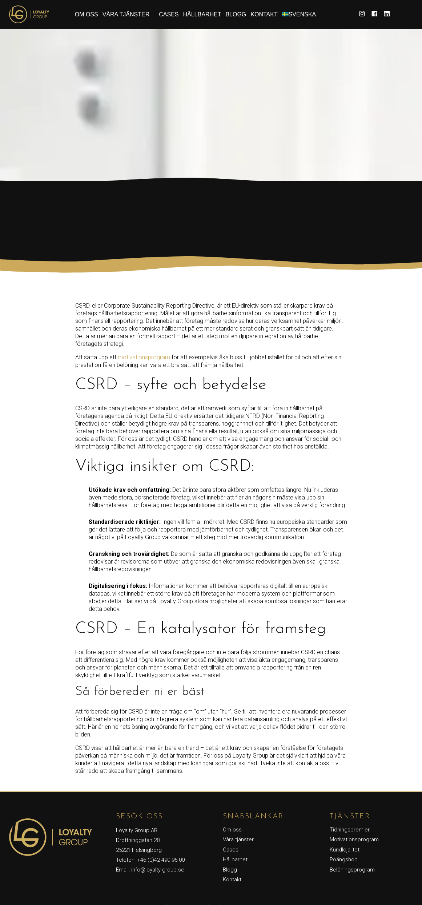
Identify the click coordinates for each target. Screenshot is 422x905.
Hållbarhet (202, 14)
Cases (168, 14)
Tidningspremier (350, 829)
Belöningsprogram (352, 869)
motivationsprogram (144, 357)
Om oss (86, 14)
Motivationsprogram (354, 839)
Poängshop (344, 859)
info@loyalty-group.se (157, 869)
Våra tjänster (126, 14)
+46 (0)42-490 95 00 (161, 860)
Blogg (235, 14)
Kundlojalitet (344, 849)
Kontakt (263, 14)
